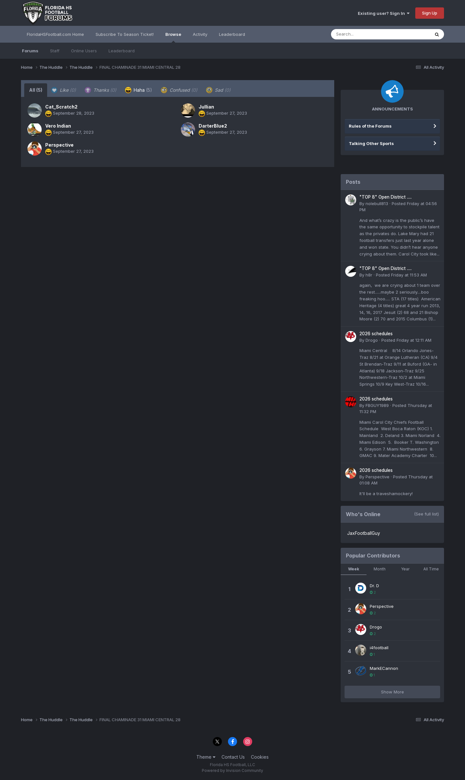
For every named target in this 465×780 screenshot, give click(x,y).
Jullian (206, 106)
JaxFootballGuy (363, 533)
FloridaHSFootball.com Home (55, 34)
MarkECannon (384, 668)
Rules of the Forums (370, 126)
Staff (54, 50)
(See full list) (426, 513)
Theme (205, 757)
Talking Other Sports (371, 143)
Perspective (59, 145)
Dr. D (374, 585)
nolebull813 (377, 203)
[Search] (363, 34)
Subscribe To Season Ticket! (125, 34)
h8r (369, 274)
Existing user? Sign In (383, 13)
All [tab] (35, 90)
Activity (200, 34)
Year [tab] (405, 569)
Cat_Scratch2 (61, 106)
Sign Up (429, 13)
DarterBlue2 (213, 126)
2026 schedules (376, 333)
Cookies (260, 757)
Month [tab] (380, 569)
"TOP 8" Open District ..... (385, 197)
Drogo (372, 340)
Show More (392, 691)
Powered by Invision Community (232, 770)
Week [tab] (353, 569)
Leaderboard (121, 50)
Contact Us (233, 757)
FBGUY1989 (377, 405)
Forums (30, 50)
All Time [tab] (431, 569)
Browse (173, 37)
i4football (379, 647)
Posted (401, 274)
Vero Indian (58, 126)
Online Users (84, 50)
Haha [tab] (138, 90)
